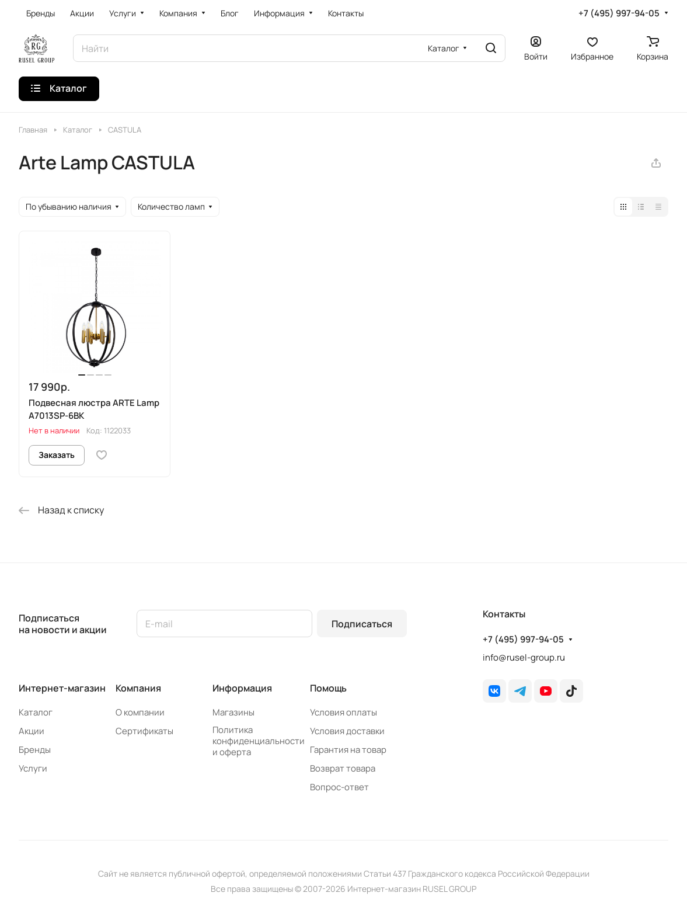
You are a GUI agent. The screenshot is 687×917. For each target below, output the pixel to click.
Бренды (35, 750)
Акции (31, 731)
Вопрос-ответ (339, 787)
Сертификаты (144, 731)
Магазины (233, 712)
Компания (138, 688)
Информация (242, 688)
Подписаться (362, 623)
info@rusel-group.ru (524, 657)
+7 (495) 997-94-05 (619, 13)
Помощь (328, 688)
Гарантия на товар (348, 750)
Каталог (36, 712)
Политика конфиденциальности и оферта (258, 741)
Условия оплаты (343, 712)
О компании (140, 712)
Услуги (33, 768)
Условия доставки (347, 731)
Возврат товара (342, 768)
